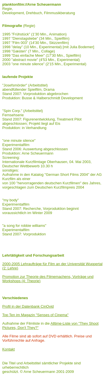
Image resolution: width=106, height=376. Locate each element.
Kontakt (8, 349)
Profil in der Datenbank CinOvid (28, 306)
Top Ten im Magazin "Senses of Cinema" (35, 315)
